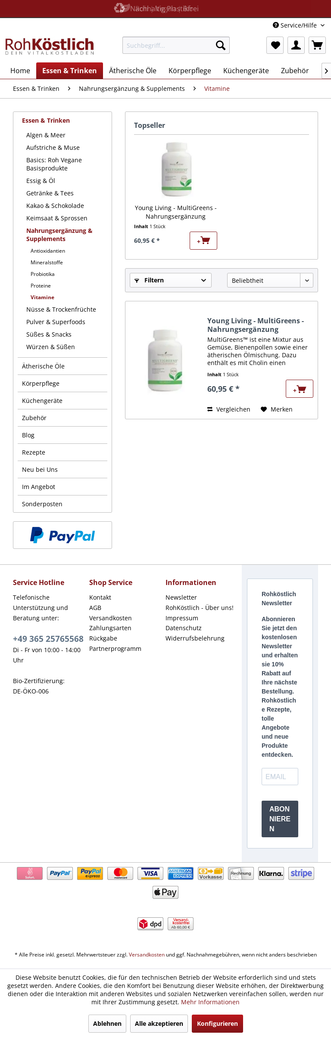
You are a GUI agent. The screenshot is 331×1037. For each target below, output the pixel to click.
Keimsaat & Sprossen (56, 218)
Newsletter (181, 597)
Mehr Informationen (210, 1002)
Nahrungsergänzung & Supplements (59, 234)
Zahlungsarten (110, 628)
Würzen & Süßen (50, 347)
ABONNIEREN (279, 819)
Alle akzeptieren (159, 1023)
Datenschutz (184, 628)
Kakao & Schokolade (55, 205)
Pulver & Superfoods (55, 322)
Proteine (41, 285)
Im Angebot (38, 487)
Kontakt (100, 597)
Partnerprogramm (115, 648)
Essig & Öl (40, 180)
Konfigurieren (217, 1023)
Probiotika (43, 274)
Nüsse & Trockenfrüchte (61, 309)
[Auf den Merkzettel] (277, 409)
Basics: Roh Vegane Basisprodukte (54, 164)
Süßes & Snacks (49, 334)
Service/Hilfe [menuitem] (296, 25)
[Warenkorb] (317, 45)
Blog (28, 435)
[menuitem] (176, 45)
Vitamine (42, 297)
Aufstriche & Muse (53, 147)
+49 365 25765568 (48, 638)
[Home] (20, 70)
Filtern (149, 280)
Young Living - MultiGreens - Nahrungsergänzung (176, 212)
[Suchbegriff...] (176, 45)
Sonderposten (42, 504)
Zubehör (34, 418)
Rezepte (33, 452)
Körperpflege (40, 383)
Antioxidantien (48, 250)
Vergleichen (228, 409)
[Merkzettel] (275, 45)
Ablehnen (107, 1023)
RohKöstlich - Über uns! (200, 608)
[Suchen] (221, 45)
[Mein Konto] (296, 45)
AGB (95, 608)
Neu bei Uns (40, 469)
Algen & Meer (46, 135)
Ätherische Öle (43, 366)
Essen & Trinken (46, 120)
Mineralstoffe (47, 262)
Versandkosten (110, 618)
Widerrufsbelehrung (195, 638)
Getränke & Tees (50, 193)
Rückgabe (103, 638)
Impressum (182, 618)
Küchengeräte (42, 400)
